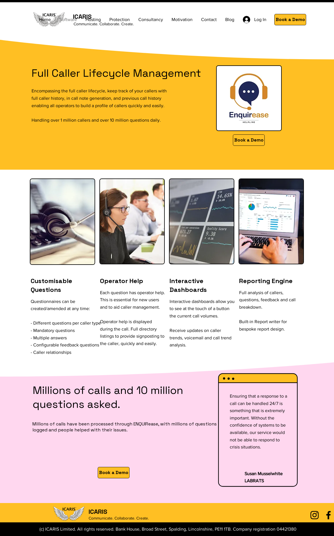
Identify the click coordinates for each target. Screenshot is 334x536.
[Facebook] (328, 515)
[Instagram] (314, 515)
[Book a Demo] (290, 19)
